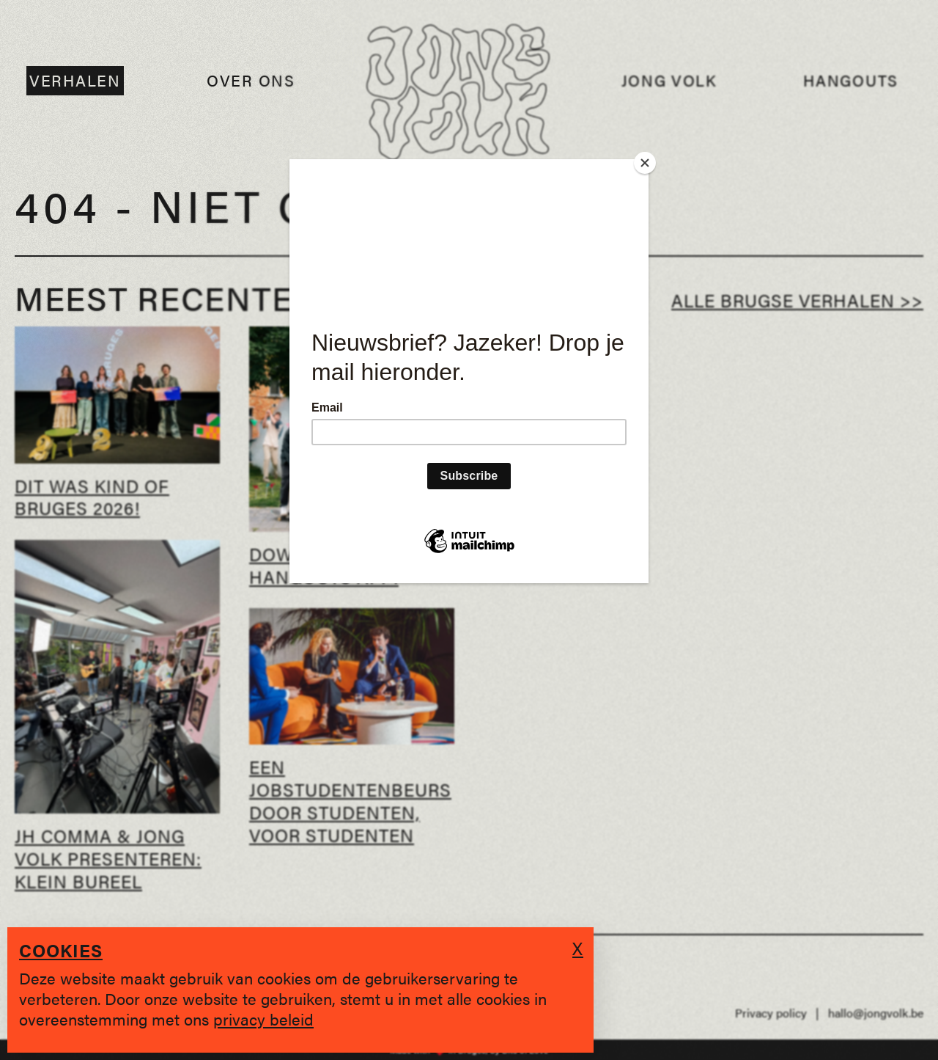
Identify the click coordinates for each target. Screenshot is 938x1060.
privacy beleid (263, 1018)
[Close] (645, 163)
